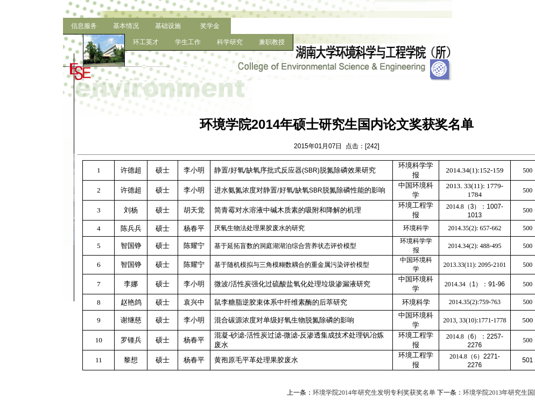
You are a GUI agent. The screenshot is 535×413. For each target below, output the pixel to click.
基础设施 (168, 26)
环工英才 (146, 42)
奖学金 (210, 26)
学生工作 (188, 42)
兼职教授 (272, 42)
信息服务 (84, 26)
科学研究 (230, 42)
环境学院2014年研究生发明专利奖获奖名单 (374, 392)
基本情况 (126, 26)
